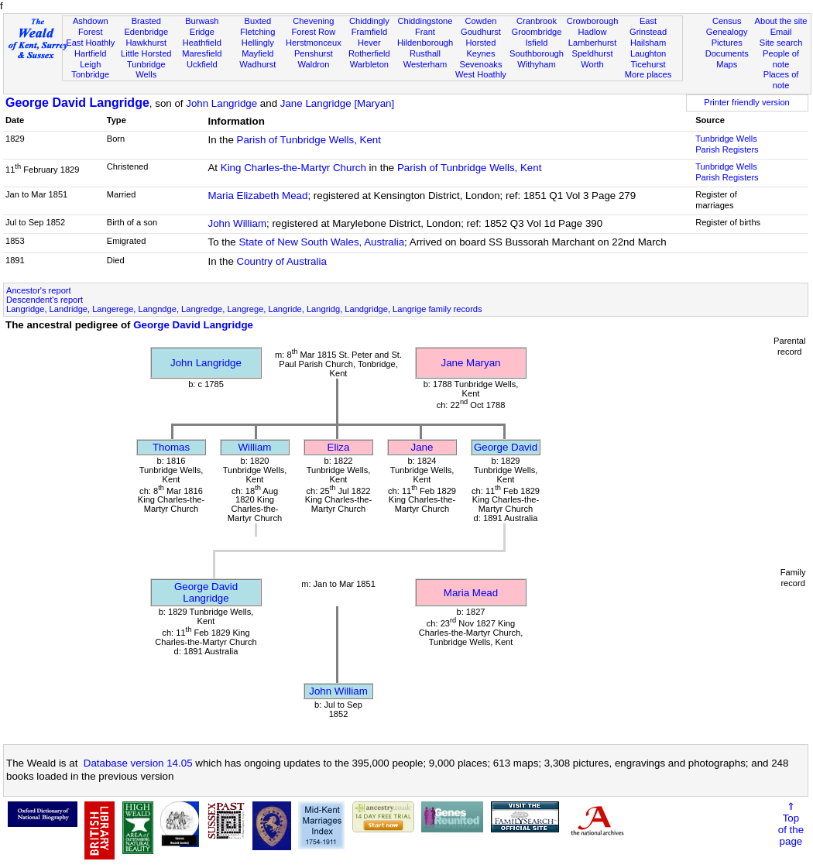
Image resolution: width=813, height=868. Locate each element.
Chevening (313, 21)
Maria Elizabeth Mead (257, 195)
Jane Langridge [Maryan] (337, 103)
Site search (781, 42)
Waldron (313, 64)
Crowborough (593, 21)
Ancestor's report (38, 290)
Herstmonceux (313, 42)
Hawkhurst (146, 42)
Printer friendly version (747, 102)
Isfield (537, 42)
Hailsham (648, 42)
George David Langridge (77, 102)
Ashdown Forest (90, 26)
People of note (781, 59)
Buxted (258, 21)
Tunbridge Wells (146, 70)
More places (648, 74)
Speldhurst (591, 53)
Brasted (146, 21)
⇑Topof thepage (791, 824)
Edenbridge (146, 31)
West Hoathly (480, 74)
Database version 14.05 (138, 763)
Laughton (648, 53)
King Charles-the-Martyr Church (293, 167)
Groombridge (537, 31)
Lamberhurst (592, 42)
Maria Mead (471, 593)
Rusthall (425, 53)
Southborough (536, 53)
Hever (369, 42)
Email (781, 31)
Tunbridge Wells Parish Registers (727, 144)
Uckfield (202, 64)
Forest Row (313, 31)
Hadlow (592, 31)
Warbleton (369, 64)
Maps (726, 64)
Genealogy (727, 31)
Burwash (201, 21)
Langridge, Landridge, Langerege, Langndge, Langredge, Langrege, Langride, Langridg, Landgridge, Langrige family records (244, 309)
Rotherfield (369, 53)
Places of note (781, 80)
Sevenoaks (481, 64)
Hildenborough (425, 42)
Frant (425, 31)
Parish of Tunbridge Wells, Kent (309, 140)
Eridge (202, 31)
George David (505, 447)
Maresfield (201, 53)
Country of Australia (282, 261)
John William (237, 223)
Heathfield (202, 42)
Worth (592, 64)
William (255, 447)
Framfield (369, 31)
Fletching (257, 31)
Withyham (536, 64)
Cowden (481, 21)
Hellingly (258, 42)
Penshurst (313, 53)
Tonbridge (90, 74)
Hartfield (90, 53)
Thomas (171, 447)
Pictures (727, 42)
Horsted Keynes (481, 48)
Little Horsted (146, 53)
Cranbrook (536, 21)
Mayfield (257, 53)
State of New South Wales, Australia (321, 242)
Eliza (339, 447)
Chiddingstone (424, 21)
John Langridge (221, 103)
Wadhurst (257, 64)
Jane (422, 447)
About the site (781, 21)
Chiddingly (369, 21)
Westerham (425, 64)
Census (727, 21)
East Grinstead (648, 26)
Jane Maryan (470, 363)
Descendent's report (44, 299)
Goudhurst (481, 31)
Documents (727, 53)
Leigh (90, 64)
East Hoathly (90, 42)
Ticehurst (647, 64)
